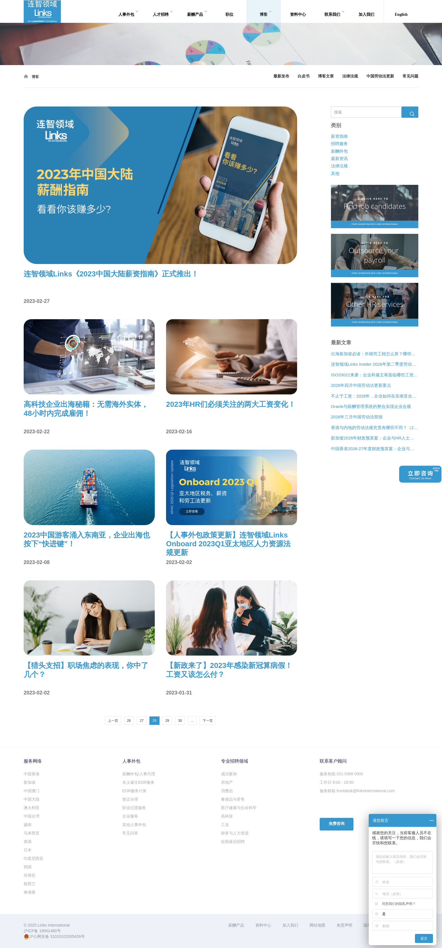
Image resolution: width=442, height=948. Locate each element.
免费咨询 (336, 824)
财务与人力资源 (235, 833)
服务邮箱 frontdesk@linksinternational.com (357, 791)
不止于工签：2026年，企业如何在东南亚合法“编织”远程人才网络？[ (374, 396)
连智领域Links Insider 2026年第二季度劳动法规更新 (374, 364)
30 (180, 721)
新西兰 (30, 884)
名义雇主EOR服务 (138, 782)
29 (167, 721)
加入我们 (366, 11)
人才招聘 (163, 11)
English (401, 11)
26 (129, 721)
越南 (28, 825)
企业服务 (130, 816)
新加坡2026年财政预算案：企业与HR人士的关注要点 (374, 438)
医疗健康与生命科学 (239, 808)
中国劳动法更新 (380, 76)
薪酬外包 (339, 151)
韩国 (28, 867)
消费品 (227, 791)
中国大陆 (31, 799)
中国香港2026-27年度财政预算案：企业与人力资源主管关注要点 (374, 448)
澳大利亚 (31, 808)
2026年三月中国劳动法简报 (357, 417)
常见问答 (130, 833)
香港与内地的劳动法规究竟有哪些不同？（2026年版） (374, 427)
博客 (266, 11)
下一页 (208, 721)
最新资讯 (339, 158)
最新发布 (281, 76)
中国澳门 (31, 791)
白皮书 (304, 76)
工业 (225, 825)
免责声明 (344, 925)
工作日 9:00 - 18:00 (337, 782)
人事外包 (128, 11)
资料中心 (298, 11)
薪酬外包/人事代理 (138, 774)
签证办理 (130, 799)
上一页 (113, 721)
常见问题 (410, 76)
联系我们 (334, 11)
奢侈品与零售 (233, 799)
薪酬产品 (197, 11)
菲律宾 (30, 875)
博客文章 (326, 76)
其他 (335, 173)
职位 (229, 11)
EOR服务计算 (134, 791)
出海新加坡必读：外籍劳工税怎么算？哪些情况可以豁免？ (374, 353)
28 (154, 721)
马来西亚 (31, 833)
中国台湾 (31, 816)
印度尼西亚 (33, 858)
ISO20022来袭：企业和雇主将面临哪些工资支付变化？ (374, 374)
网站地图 (317, 925)
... (192, 721)
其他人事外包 (134, 825)
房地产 (227, 782)
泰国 (28, 841)
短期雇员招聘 (233, 841)
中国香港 (31, 774)
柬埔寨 (30, 892)
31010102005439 (65, 936)
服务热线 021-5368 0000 (341, 774)
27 (141, 721)
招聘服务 (339, 143)
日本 (28, 850)
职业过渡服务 (134, 808)
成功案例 (229, 774)
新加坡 (30, 782)
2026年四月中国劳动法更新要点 (361, 385)
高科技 (227, 816)
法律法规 (350, 76)
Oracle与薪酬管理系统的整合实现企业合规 (371, 406)
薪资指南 (339, 136)
